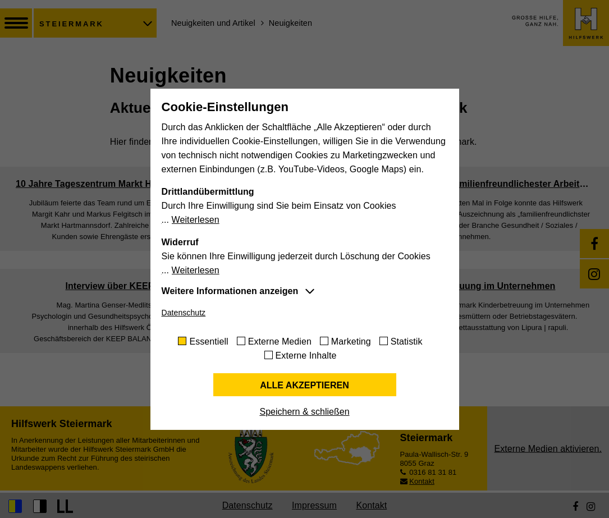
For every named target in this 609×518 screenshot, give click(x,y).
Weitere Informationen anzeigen (230, 291)
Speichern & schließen (304, 411)
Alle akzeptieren (304, 385)
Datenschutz (184, 312)
